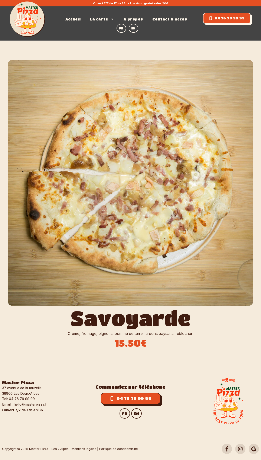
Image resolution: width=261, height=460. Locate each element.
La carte (102, 19)
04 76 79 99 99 (22, 399)
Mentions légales (83, 449)
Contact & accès (169, 19)
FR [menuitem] (124, 414)
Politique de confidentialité (118, 449)
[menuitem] (121, 28)
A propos (133, 19)
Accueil (73, 19)
